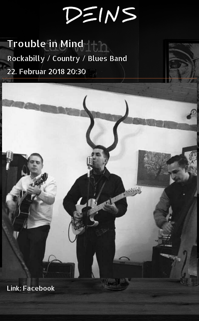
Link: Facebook (31, 288)
